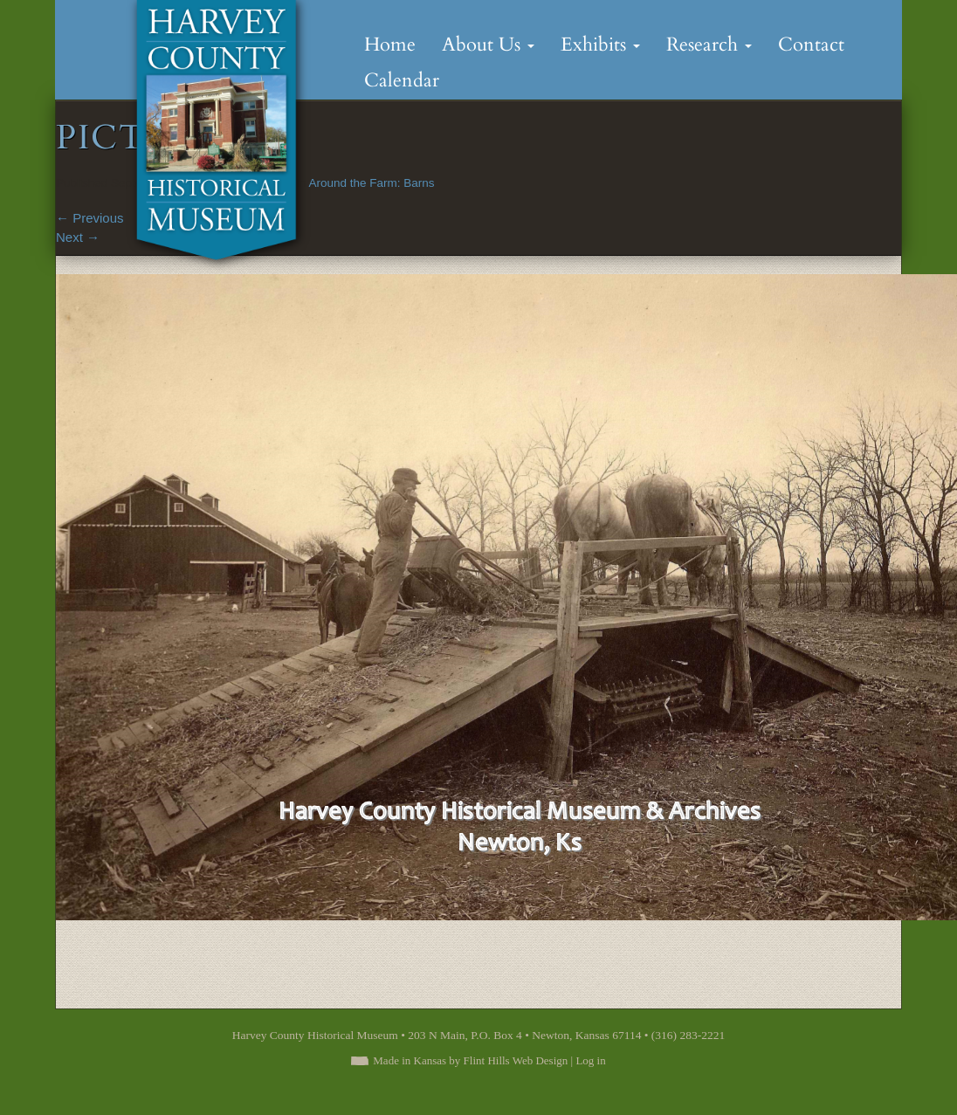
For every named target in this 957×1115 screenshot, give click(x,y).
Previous (90, 217)
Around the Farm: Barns (371, 182)
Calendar (401, 80)
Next (78, 237)
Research (709, 44)
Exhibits (600, 44)
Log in (590, 1060)
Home (390, 44)
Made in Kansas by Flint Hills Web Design (470, 1060)
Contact (811, 44)
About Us (488, 44)
